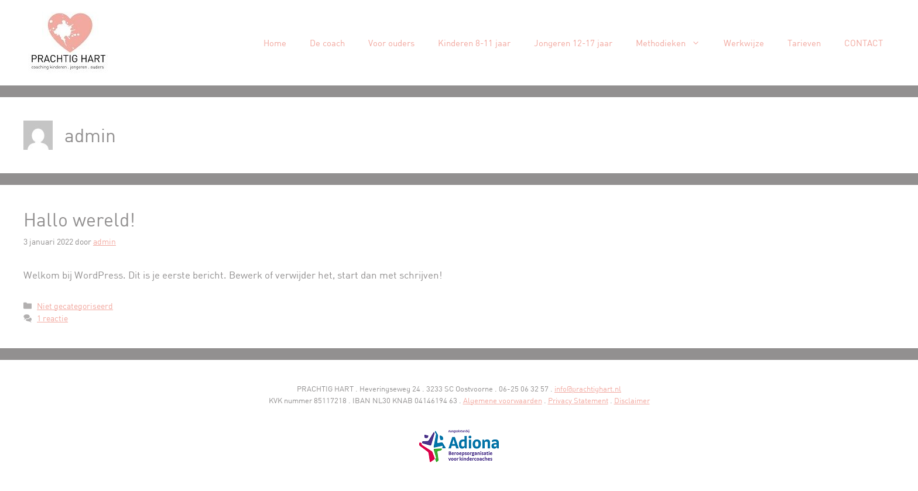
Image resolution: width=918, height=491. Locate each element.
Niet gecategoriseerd (75, 306)
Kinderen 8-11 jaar (474, 42)
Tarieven (804, 42)
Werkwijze (744, 42)
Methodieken (674, 42)
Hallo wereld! (79, 219)
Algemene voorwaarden (502, 400)
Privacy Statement (578, 400)
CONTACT (863, 42)
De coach (327, 42)
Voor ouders (391, 42)
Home (274, 42)
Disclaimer (632, 400)
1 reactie (52, 318)
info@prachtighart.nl (587, 388)
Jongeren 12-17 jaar (573, 42)
